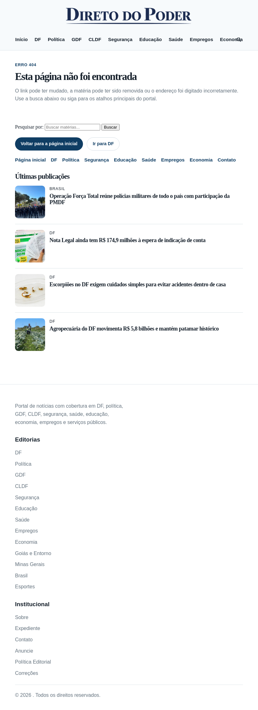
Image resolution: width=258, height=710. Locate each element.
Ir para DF (103, 143)
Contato (227, 159)
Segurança (120, 39)
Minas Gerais (29, 564)
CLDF (95, 39)
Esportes (25, 586)
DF (37, 39)
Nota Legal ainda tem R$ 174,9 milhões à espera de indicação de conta (127, 240)
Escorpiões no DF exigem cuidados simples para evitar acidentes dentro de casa (137, 284)
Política (56, 39)
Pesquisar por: (29, 127)
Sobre (21, 617)
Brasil (57, 188)
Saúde (176, 39)
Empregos (201, 39)
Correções (26, 673)
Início (21, 39)
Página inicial (30, 159)
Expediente (27, 628)
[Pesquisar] (238, 39)
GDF (77, 39)
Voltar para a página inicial (49, 143)
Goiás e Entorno (33, 553)
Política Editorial (33, 662)
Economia (231, 39)
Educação (150, 39)
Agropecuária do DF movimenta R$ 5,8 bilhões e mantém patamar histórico (134, 329)
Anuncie (24, 651)
